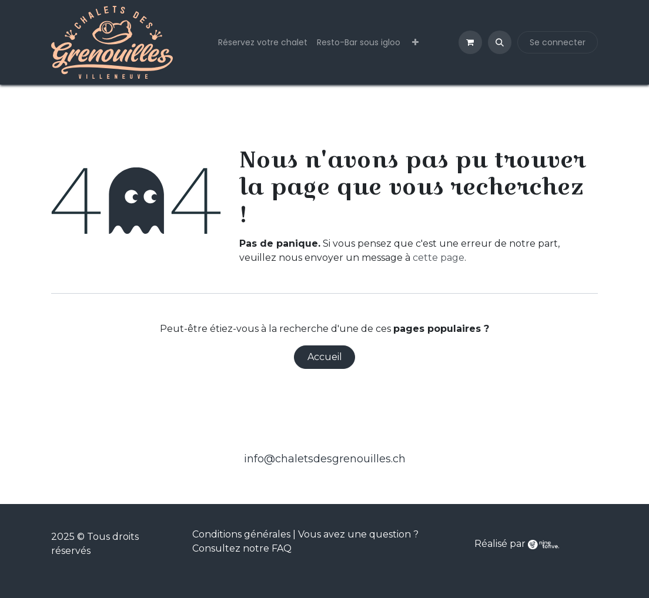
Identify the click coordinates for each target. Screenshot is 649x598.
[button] (499, 42)
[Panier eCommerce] (470, 42)
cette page (438, 257)
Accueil (324, 356)
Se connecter (558, 42)
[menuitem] (262, 42)
